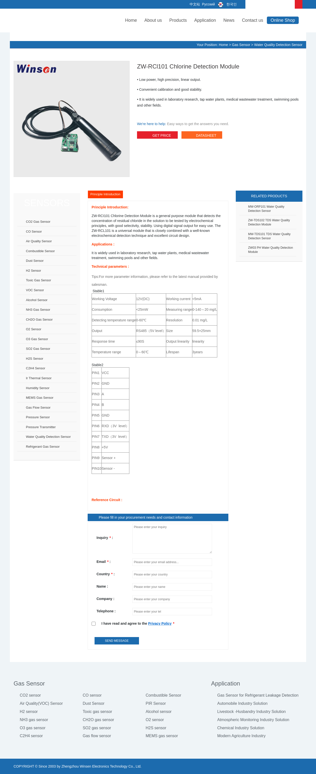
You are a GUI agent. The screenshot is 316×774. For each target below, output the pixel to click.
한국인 (226, 4)
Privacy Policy (160, 623)
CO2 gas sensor (38, 221)
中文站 (194, 4)
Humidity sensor (37, 388)
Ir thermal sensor (39, 378)
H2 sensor (33, 270)
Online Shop (283, 20)
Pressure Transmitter (41, 427)
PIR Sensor (156, 703)
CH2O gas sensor (39, 319)
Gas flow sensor (38, 407)
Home (131, 20)
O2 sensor (33, 329)
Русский (208, 4)
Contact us (252, 20)
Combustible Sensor (163, 695)
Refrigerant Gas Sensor (43, 446)
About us (153, 20)
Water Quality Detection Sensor (278, 45)
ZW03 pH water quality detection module (270, 250)
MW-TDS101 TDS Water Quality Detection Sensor (269, 236)
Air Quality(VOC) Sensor (41, 703)
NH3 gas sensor (38, 309)
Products (178, 20)
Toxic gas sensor (38, 280)
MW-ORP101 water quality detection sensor (266, 209)
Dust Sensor (93, 703)
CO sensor (34, 231)
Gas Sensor (241, 45)
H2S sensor (34, 358)
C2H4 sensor (35, 368)
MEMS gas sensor (39, 397)
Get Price (157, 136)
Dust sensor (35, 261)
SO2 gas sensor (38, 349)
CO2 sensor (30, 695)
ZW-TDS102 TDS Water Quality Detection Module (269, 222)
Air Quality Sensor (39, 241)
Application (205, 20)
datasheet (201, 136)
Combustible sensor (40, 251)
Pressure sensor (38, 417)
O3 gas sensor (37, 339)
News (229, 20)
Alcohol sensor (36, 300)
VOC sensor (35, 290)
